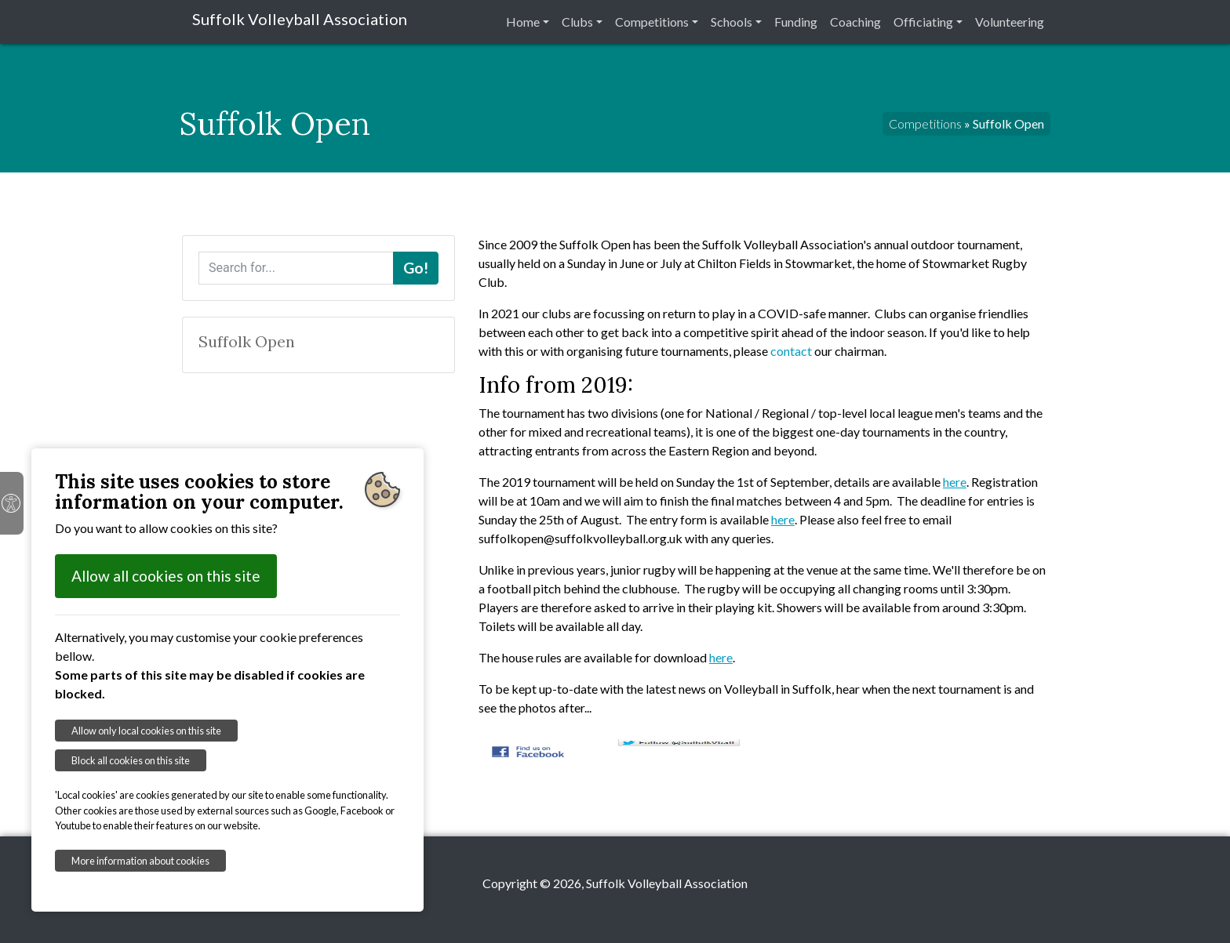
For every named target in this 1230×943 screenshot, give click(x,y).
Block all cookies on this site (130, 760)
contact (791, 350)
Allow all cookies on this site (165, 576)
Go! (415, 268)
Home (523, 21)
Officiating (923, 21)
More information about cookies (140, 860)
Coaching (855, 21)
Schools (731, 21)
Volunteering (1009, 21)
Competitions (652, 21)
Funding (795, 21)
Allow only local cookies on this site (146, 730)
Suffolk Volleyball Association (299, 18)
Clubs (577, 21)
